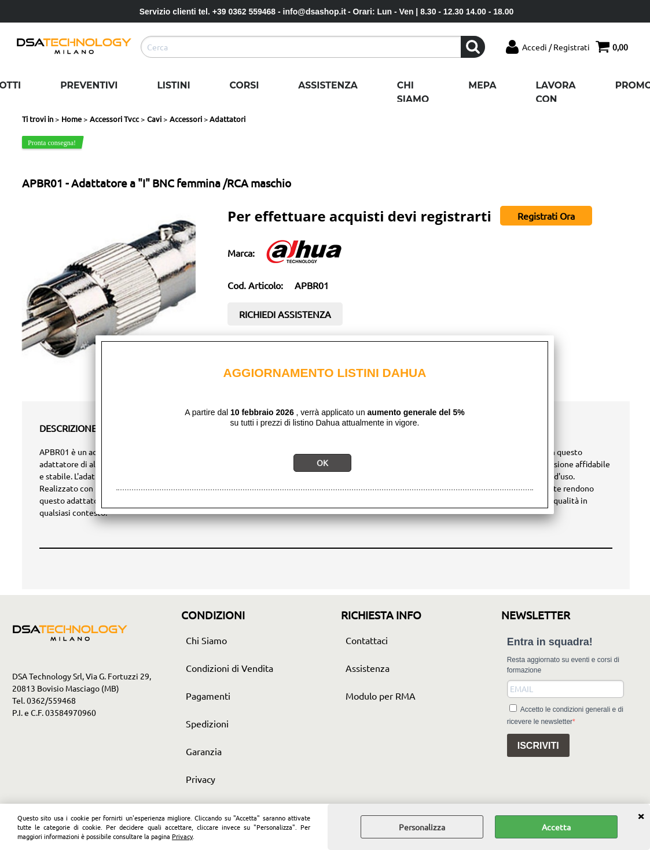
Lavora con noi (556, 99)
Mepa (482, 85)
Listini (173, 85)
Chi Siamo (413, 92)
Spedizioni (207, 723)
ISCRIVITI (538, 746)
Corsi (244, 85)
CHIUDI (640, 815)
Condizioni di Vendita (229, 668)
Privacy (182, 836)
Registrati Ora (546, 215)
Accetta (556, 827)
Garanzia (204, 751)
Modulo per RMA (381, 695)
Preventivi (88, 85)
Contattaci (367, 640)
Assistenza (327, 85)
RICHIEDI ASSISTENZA (285, 314)
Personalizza (422, 827)
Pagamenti (208, 695)
